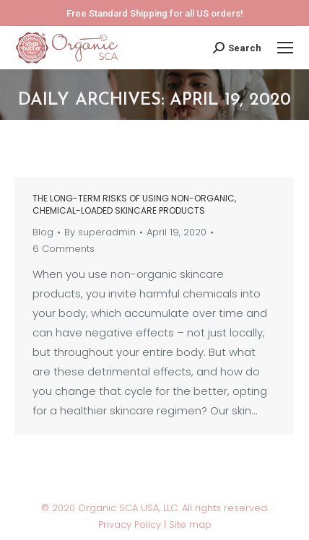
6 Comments (63, 249)
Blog (42, 232)
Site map (190, 524)
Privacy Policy (131, 524)
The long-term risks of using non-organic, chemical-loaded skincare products (134, 204)
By (100, 232)
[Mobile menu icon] (285, 47)
